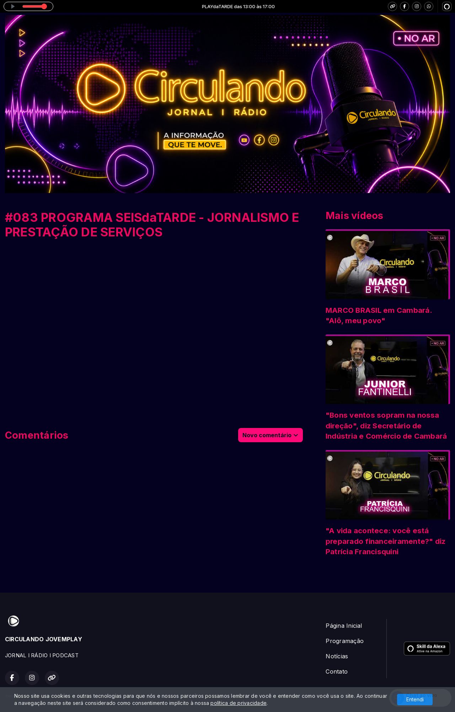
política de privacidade (238, 703)
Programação (345, 640)
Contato (337, 671)
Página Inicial (344, 625)
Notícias (337, 656)
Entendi (415, 699)
